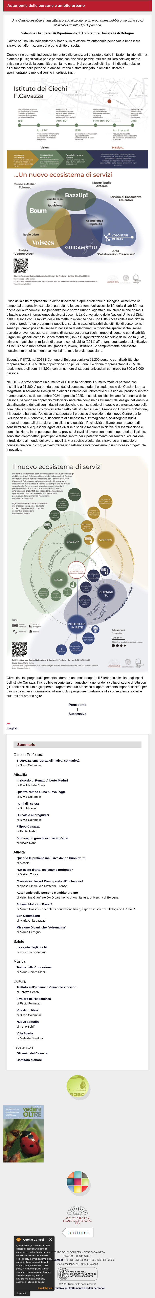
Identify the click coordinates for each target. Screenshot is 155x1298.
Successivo (77, 714)
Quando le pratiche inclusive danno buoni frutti (51, 858)
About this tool (45, 1288)
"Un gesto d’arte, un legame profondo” (45, 869)
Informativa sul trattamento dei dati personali (77, 1288)
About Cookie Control (18, 1239)
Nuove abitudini (28, 1021)
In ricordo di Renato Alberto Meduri (42, 780)
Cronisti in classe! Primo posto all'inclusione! (50, 881)
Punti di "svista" (28, 803)
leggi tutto (22, 1293)
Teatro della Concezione (34, 967)
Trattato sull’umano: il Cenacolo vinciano (46, 987)
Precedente (77, 705)
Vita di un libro (27, 1010)
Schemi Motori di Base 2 (34, 904)
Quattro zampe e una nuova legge (41, 792)
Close (50, 1239)
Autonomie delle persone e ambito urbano (47, 892)
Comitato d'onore (29, 1060)
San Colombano (28, 915)
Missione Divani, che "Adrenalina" (41, 927)
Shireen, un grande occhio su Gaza (42, 838)
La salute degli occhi (32, 947)
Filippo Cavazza (28, 826)
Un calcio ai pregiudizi (33, 815)
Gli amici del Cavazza (32, 1053)
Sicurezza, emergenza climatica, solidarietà (48, 760)
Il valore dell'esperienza (34, 998)
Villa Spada (25, 1033)
